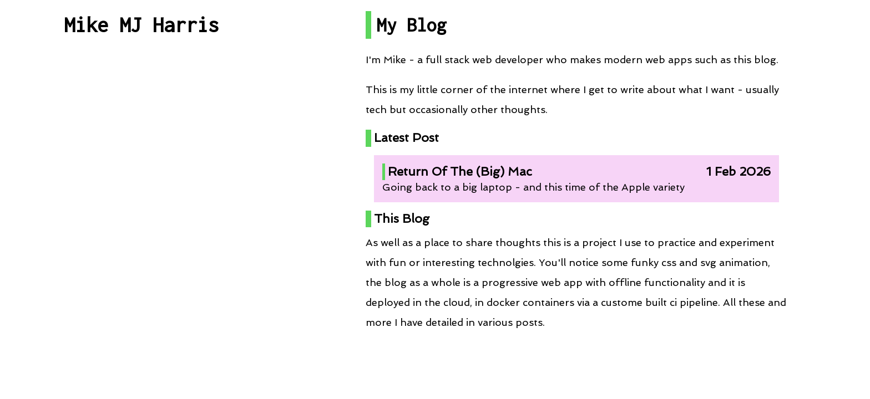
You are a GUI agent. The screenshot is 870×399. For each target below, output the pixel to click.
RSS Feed (141, 304)
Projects (141, 205)
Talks (141, 254)
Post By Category (141, 156)
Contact (141, 380)
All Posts (141, 106)
